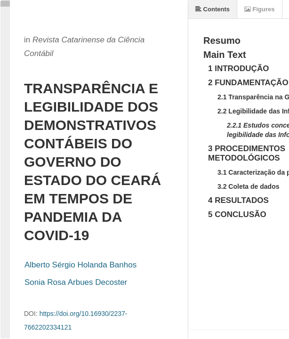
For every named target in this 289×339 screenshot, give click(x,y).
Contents (212, 9)
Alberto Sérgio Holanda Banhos (80, 264)
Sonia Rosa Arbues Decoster (75, 282)
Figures (259, 9)
